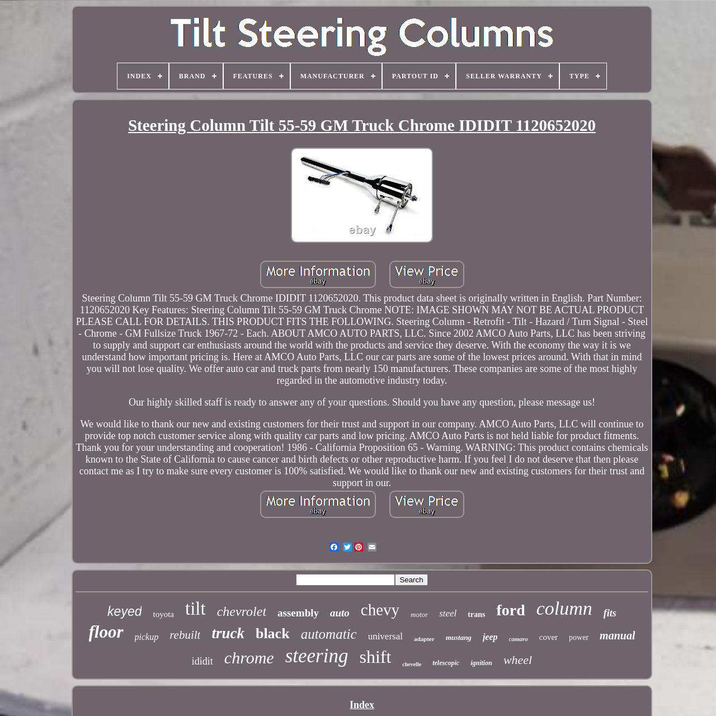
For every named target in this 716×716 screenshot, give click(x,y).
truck (227, 633)
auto (340, 613)
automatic (329, 634)
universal (385, 636)
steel (447, 613)
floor (106, 632)
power (578, 637)
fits (610, 613)
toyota (163, 614)
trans (476, 614)
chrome (249, 657)
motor (419, 614)
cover (548, 637)
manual (617, 635)
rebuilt (184, 635)
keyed (124, 611)
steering (316, 656)
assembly (298, 613)
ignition (481, 663)
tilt (195, 609)
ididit (202, 661)
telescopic (445, 663)
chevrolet (241, 611)
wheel (517, 660)
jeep (490, 637)
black (273, 633)
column (564, 608)
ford (510, 610)
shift (375, 657)
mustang (459, 637)
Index (362, 704)
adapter (424, 638)
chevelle (411, 664)
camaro (518, 638)
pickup (147, 637)
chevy (380, 610)
